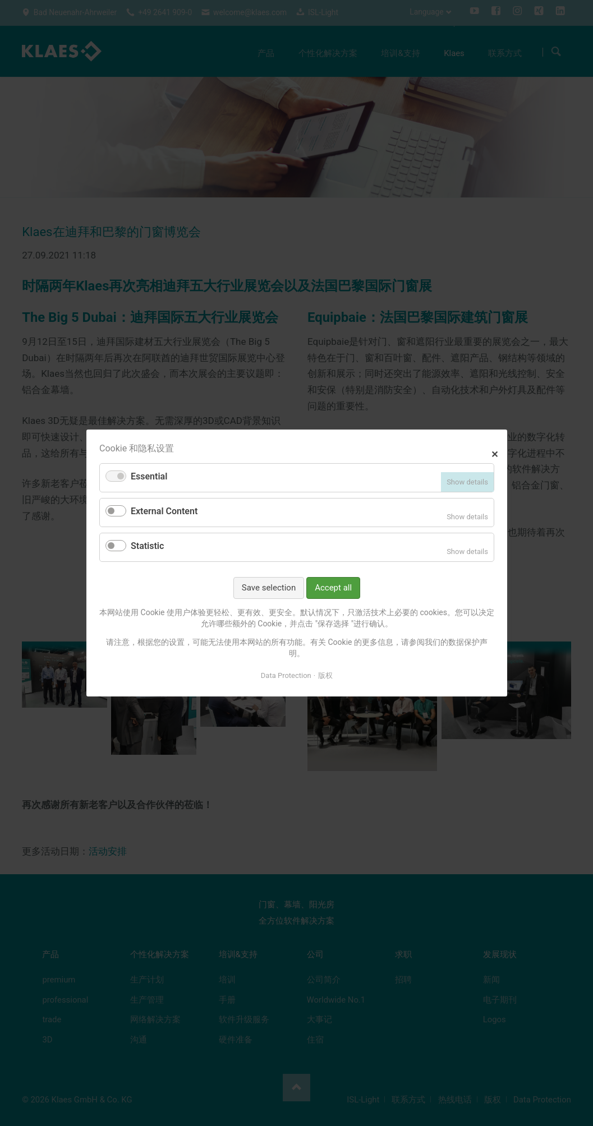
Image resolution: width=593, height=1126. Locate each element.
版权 (325, 675)
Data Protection (285, 675)
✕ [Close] (494, 452)
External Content (164, 511)
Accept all (333, 588)
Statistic (147, 546)
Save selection (268, 588)
